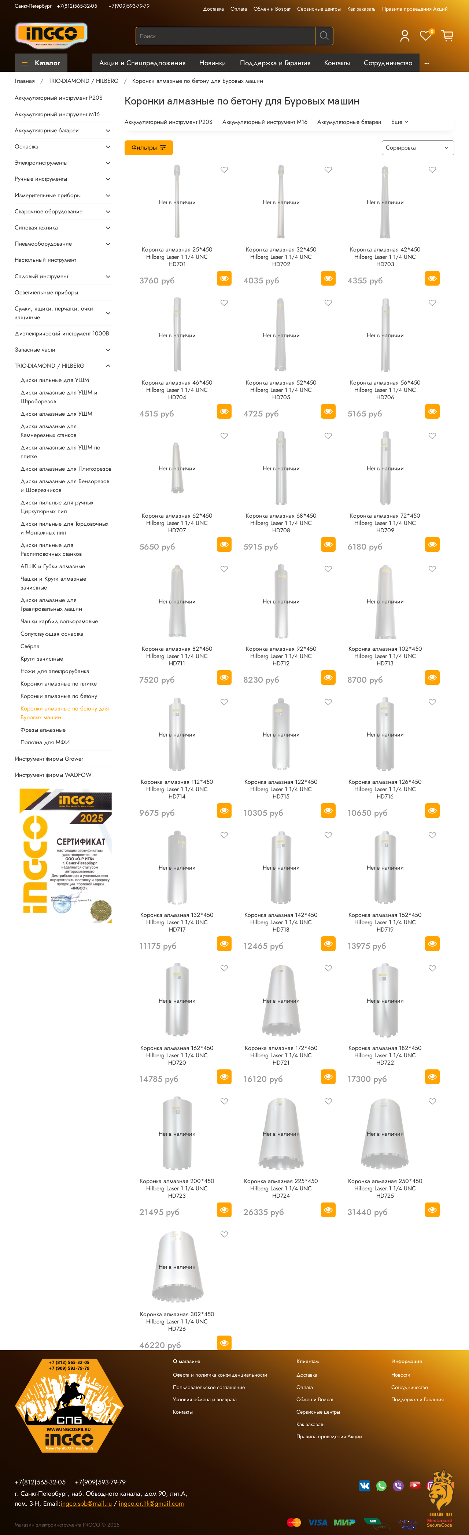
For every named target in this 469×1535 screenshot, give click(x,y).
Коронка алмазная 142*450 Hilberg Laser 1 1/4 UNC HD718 (281, 922)
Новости (400, 1374)
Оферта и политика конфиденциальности (220, 1374)
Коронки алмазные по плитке (59, 683)
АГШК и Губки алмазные (53, 566)
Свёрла (30, 646)
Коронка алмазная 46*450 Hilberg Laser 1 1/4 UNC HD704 (177, 389)
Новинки (212, 63)
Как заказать (361, 8)
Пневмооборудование (43, 243)
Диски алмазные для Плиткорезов (66, 468)
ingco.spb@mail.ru (86, 1503)
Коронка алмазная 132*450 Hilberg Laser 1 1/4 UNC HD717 (177, 922)
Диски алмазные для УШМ (56, 414)
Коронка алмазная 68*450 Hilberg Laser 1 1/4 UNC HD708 (281, 523)
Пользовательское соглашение (209, 1387)
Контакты (337, 63)
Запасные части (35, 349)
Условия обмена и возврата (205, 1399)
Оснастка (26, 146)
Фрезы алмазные (43, 730)
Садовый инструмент (41, 276)
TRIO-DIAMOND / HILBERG (83, 81)
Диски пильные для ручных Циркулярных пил (57, 506)
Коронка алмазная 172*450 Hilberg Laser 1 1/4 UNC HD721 (281, 1055)
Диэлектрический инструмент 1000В (62, 333)
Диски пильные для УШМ (55, 380)
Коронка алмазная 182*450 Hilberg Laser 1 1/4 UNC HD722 (385, 1055)
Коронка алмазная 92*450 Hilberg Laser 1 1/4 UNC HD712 (281, 656)
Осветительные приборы (46, 292)
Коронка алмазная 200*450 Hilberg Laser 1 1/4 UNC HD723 (177, 1188)
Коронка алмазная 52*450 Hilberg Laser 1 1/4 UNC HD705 (281, 389)
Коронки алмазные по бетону (59, 696)
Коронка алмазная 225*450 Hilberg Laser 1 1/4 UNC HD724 (281, 1188)
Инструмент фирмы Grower (49, 758)
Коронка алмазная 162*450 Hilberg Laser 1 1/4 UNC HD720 (177, 1055)
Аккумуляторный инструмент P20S (169, 122)
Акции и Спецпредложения (142, 63)
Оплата (238, 8)
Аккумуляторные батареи (349, 122)
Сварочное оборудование (48, 211)
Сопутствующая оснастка (52, 633)
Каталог (41, 63)
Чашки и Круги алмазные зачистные (53, 583)
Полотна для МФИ (45, 742)
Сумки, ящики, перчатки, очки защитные (54, 313)
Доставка (213, 8)
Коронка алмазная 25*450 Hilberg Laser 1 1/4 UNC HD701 (177, 256)
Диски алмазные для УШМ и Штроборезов (59, 396)
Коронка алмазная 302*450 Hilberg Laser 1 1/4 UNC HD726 (177, 1321)
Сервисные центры (319, 8)
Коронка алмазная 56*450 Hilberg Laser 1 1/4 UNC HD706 (385, 389)
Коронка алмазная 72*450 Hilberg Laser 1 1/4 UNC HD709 (385, 523)
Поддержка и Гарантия (275, 63)
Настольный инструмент (45, 260)
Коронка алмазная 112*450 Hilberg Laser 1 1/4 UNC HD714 (177, 789)
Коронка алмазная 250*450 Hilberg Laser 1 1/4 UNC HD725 (385, 1188)
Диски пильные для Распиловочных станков (51, 549)
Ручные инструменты (41, 179)
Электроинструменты (41, 162)
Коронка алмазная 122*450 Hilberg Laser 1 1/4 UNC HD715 (281, 789)
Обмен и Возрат (272, 8)
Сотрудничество (388, 63)
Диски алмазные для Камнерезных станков (49, 430)
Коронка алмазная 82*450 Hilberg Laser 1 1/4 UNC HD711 (177, 656)
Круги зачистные (42, 658)
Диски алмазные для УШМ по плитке (60, 451)
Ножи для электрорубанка (55, 671)
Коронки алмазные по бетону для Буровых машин (65, 712)
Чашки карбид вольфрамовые (59, 621)
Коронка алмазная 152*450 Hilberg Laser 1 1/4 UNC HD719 (385, 922)
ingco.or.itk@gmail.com (151, 1503)
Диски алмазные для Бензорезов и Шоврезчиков (65, 485)
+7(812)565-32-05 (77, 6)
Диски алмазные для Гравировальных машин (51, 604)
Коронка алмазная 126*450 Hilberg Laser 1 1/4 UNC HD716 (385, 789)
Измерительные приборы (48, 195)
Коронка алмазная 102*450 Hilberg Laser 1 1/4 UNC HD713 (385, 656)
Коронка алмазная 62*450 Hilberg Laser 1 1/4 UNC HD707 (177, 523)
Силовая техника (36, 227)
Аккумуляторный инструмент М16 (264, 122)
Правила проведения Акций (415, 8)
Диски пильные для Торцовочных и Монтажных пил (64, 528)
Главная (25, 81)
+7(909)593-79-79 (128, 6)
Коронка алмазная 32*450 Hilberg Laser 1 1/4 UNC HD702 (281, 256)
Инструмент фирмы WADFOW (53, 775)
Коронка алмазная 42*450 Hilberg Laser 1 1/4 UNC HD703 (385, 256)
